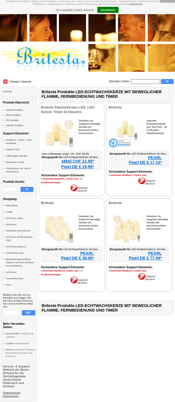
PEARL (155, 157)
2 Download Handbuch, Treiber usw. (60, 179)
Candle (9, 212)
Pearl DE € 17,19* (145, 162)
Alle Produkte (12, 120)
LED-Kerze (11, 272)
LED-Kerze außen (14, 218)
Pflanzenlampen (17, 343)
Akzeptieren (108, 9)
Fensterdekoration (14, 278)
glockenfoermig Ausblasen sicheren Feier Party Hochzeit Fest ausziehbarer (20, 262)
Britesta (115, 107)
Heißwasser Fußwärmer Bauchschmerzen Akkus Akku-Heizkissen (21, 353)
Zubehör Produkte (14, 125)
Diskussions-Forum (15, 162)
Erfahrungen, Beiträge (16, 156)
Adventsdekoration (15, 253)
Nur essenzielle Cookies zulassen (74, 9)
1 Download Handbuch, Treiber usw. (128, 175)
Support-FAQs (13, 149)
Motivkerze (11, 224)
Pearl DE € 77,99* (145, 258)
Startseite (114, 81)
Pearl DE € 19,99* (77, 166)
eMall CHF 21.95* (78, 161)
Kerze (8, 284)
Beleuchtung (12, 205)
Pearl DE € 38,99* (77, 258)
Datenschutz (135, 4)
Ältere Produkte (13, 115)
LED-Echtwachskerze (16, 246)
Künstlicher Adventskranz (18, 230)
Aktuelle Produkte (14, 110)
